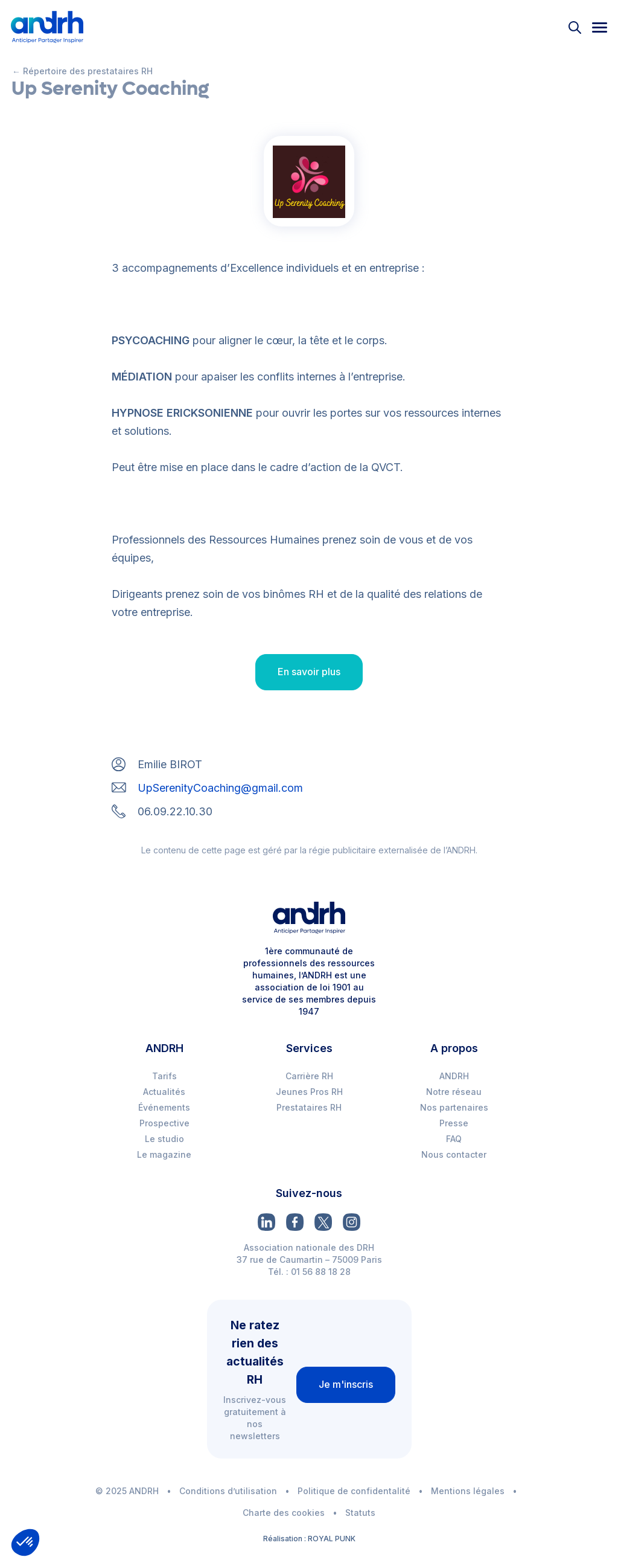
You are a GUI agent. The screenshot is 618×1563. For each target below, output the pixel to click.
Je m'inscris (346, 1384)
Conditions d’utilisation (228, 1491)
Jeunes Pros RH (309, 1091)
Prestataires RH (309, 1107)
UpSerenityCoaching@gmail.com (220, 788)
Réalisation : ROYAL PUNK (309, 1538)
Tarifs (164, 1076)
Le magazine (164, 1154)
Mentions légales (468, 1491)
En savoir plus (309, 672)
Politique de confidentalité (354, 1491)
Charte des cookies (284, 1512)
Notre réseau (454, 1091)
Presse (453, 1123)
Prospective (164, 1123)
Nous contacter (453, 1154)
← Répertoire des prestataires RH (82, 71)
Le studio (164, 1139)
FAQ (454, 1139)
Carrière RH (309, 1076)
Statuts (360, 1512)
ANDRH (454, 1076)
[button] (25, 1542)
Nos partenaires (454, 1107)
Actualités (164, 1091)
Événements (164, 1107)
